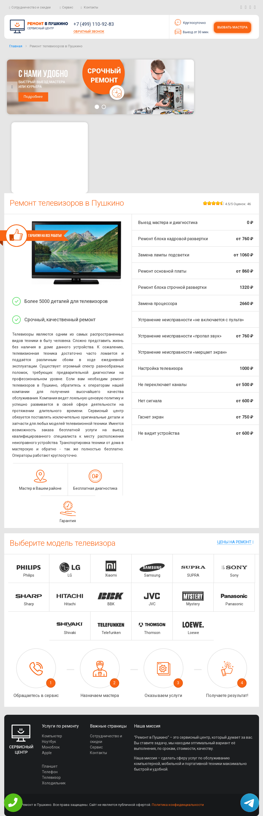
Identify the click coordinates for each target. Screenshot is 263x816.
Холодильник (54, 783)
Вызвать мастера (232, 27)
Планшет (50, 766)
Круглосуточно (190, 22)
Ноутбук (49, 741)
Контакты (91, 7)
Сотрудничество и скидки (31, 7)
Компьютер (52, 736)
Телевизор (51, 777)
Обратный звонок (89, 31)
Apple (47, 753)
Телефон (50, 772)
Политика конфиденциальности (178, 805)
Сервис (67, 7)
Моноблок (51, 747)
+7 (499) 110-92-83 (94, 24)
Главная (15, 46)
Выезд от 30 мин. (192, 31)
